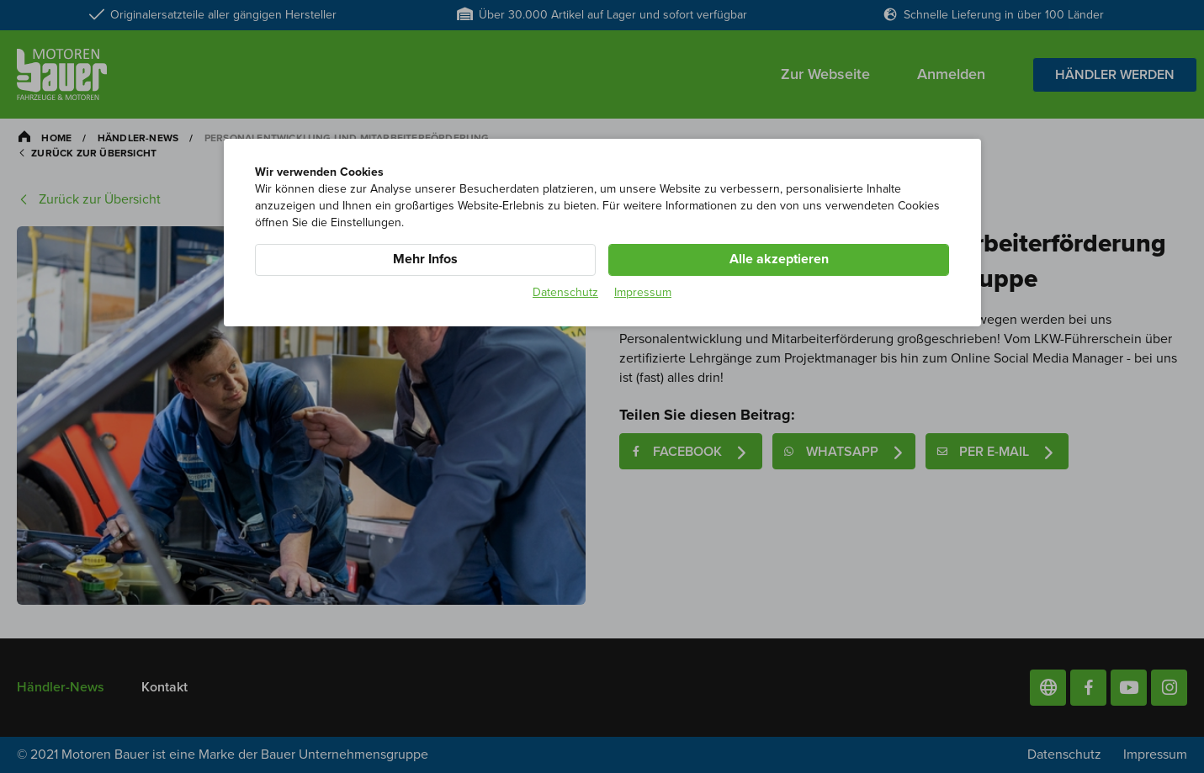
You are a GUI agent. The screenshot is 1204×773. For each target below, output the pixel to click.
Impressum (642, 292)
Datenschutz (565, 292)
